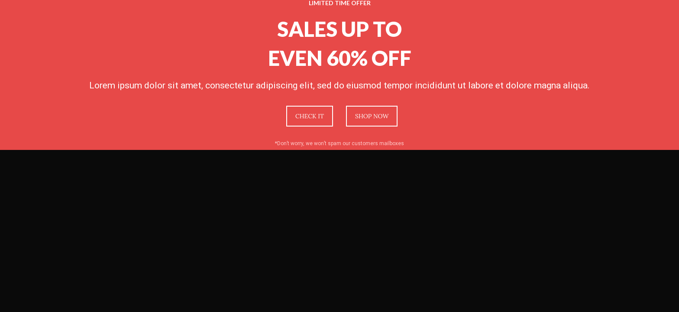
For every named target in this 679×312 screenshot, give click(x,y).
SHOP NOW (371, 116)
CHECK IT (309, 116)
